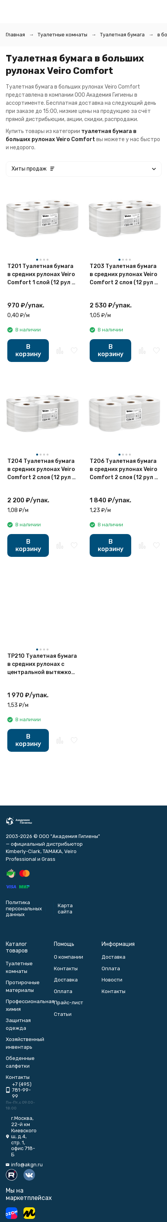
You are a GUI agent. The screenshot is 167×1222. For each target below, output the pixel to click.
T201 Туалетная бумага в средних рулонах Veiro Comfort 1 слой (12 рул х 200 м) (41, 275)
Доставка (66, 980)
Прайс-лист (68, 1002)
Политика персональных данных (24, 908)
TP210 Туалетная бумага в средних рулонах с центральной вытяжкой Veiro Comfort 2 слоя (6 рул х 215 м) (42, 664)
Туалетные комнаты (62, 35)
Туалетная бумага (122, 35)
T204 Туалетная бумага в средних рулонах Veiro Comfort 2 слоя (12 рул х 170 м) (41, 469)
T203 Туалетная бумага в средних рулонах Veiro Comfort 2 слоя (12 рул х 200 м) (123, 275)
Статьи (63, 1014)
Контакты (66, 968)
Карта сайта (65, 909)
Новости (112, 980)
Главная (15, 35)
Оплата (63, 991)
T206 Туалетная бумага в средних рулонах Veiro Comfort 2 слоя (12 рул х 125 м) (123, 469)
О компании (68, 957)
